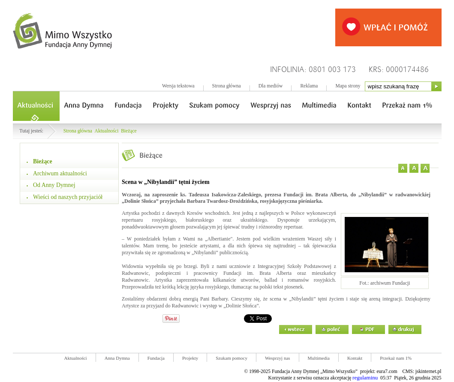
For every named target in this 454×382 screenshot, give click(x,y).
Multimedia (319, 358)
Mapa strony (347, 86)
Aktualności (107, 131)
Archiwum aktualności (60, 173)
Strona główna (226, 86)
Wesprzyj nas (277, 358)
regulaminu (365, 377)
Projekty (190, 358)
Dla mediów (271, 86)
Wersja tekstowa (178, 86)
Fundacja (156, 358)
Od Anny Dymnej (54, 185)
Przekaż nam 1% (396, 358)
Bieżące (129, 131)
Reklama (309, 86)
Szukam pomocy (231, 358)
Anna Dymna (117, 358)
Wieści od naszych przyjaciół (67, 197)
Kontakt (354, 358)
